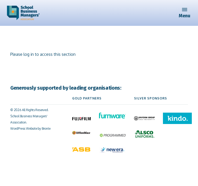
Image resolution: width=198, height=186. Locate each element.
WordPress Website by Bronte (30, 128)
